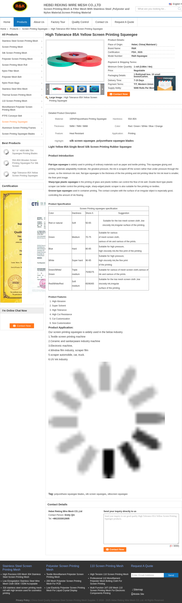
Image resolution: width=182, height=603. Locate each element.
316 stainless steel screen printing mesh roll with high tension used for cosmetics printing (22, 590)
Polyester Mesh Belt (11, 77)
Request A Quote (124, 22)
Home (6, 22)
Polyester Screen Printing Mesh (17, 59)
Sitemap (138, 589)
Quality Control (80, 22)
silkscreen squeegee (117, 494)
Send (171, 575)
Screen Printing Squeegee (35, 29)
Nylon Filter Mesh (10, 71)
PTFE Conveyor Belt (12, 116)
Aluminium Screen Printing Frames (19, 128)
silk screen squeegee (96, 494)
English (176, 4)
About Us (39, 22)
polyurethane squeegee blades (69, 494)
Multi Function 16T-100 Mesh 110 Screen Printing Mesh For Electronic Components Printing (107, 590)
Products (22, 22)
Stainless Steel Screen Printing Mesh (20, 41)
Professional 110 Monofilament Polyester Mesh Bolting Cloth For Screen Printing (106, 581)
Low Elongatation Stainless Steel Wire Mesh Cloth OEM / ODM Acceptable (21, 582)
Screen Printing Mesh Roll (14, 65)
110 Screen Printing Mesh (14, 101)
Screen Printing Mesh (12, 47)
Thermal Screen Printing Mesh (16, 95)
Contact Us (101, 22)
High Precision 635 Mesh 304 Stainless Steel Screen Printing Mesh (22, 575)
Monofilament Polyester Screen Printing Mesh (17, 108)
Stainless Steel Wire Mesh (14, 89)
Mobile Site (137, 594)
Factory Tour (58, 22)
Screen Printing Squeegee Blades (18, 134)
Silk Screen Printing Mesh (14, 53)
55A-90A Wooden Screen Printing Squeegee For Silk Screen (25, 163)
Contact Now (120, 94)
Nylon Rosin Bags (10, 83)
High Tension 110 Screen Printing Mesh (109, 574)
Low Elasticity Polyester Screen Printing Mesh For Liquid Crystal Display (65, 589)
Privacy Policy (22, 600)
